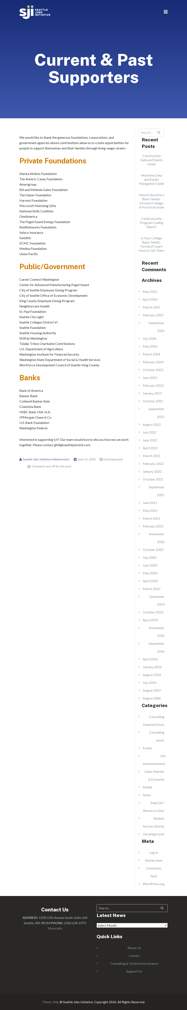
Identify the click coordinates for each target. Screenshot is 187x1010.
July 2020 (149, 557)
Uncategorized (113, 459)
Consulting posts (156, 736)
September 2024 (156, 327)
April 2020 (150, 581)
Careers (134, 956)
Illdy (55, 1002)
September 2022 (156, 413)
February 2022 (153, 463)
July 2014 (149, 682)
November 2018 (156, 632)
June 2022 (150, 440)
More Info (55, 928)
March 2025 (151, 307)
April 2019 (150, 620)
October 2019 (153, 612)
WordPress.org (153, 884)
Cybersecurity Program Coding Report (151, 222)
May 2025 (150, 291)
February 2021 (153, 526)
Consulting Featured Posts (153, 720)
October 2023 (153, 370)
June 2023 (150, 377)
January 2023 (152, 393)
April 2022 (150, 448)
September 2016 (156, 647)
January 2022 (152, 471)
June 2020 (150, 565)
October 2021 (153, 479)
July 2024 (149, 338)
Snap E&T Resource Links (153, 806)
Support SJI (134, 971)
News (147, 795)
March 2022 (151, 456)
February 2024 (153, 362)
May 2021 (150, 510)
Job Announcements (154, 760)
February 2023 (153, 385)
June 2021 (150, 503)
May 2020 (150, 573)
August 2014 (152, 675)
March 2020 (151, 589)
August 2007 (152, 690)
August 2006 (152, 698)
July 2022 (149, 432)
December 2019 (156, 600)
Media (147, 787)
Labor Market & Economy (154, 775)
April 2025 (150, 299)
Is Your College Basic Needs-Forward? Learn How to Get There (151, 244)
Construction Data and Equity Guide (151, 160)
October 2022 (153, 401)
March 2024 (151, 354)
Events (147, 748)
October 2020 (153, 550)
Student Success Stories (153, 822)
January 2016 (152, 667)
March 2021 (151, 518)
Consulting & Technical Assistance (134, 963)
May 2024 (150, 346)
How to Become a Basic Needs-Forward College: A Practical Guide (151, 201)
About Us (134, 948)
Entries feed (153, 860)
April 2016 (150, 659)
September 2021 (156, 491)
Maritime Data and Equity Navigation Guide (151, 179)
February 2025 (153, 315)
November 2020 (156, 538)
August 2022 (152, 424)
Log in (153, 852)
